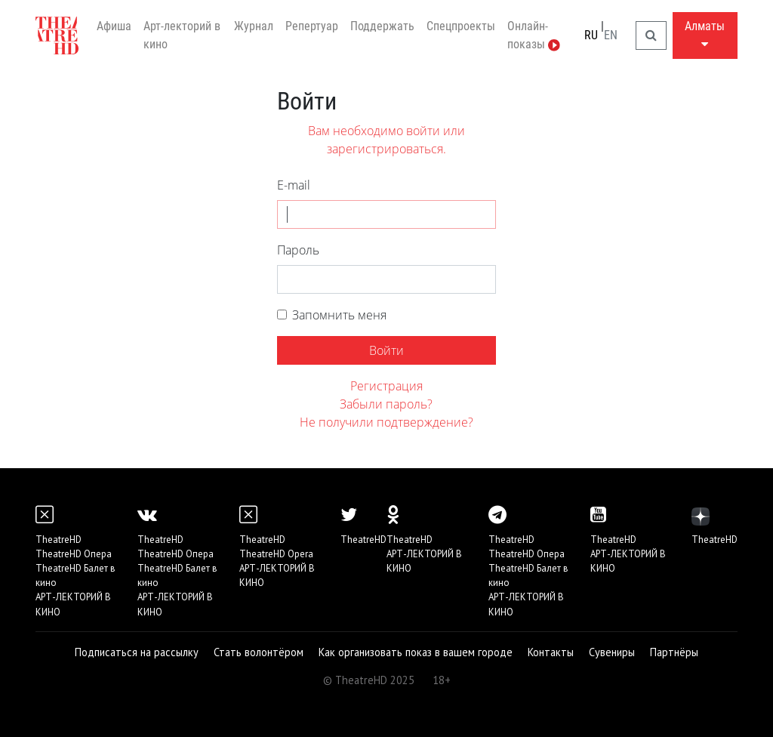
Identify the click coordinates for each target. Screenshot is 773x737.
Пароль (298, 250)
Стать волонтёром (258, 652)
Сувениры (612, 652)
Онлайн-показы (533, 35)
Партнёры (674, 652)
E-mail (293, 185)
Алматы (705, 34)
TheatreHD (58, 539)
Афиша (114, 26)
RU (591, 35)
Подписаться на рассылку (137, 652)
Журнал (253, 26)
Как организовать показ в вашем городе (416, 652)
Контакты (551, 652)
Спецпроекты (461, 26)
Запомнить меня (339, 315)
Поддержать (382, 26)
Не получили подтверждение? (386, 422)
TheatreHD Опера (73, 553)
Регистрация (386, 386)
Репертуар (311, 26)
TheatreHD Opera (276, 553)
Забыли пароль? (386, 404)
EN (610, 35)
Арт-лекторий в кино (181, 35)
